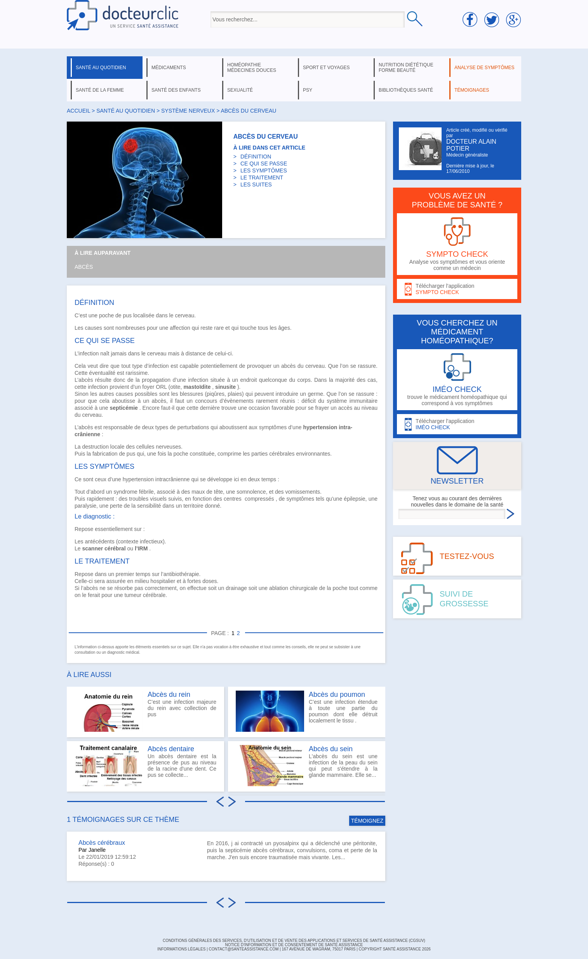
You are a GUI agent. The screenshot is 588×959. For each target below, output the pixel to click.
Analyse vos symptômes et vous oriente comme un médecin (457, 244)
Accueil (78, 111)
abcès (288, 366)
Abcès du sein (331, 749)
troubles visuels (148, 499)
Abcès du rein (169, 694)
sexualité (240, 90)
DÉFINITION (255, 156)
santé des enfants (176, 90)
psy (307, 90)
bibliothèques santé (406, 90)
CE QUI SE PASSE (263, 163)
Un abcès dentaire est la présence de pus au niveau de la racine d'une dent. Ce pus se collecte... (145, 765)
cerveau (184, 315)
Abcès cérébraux (101, 842)
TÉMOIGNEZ (367, 821)
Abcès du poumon (337, 694)
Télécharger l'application (457, 289)
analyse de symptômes (484, 67)
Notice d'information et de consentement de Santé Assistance (294, 945)
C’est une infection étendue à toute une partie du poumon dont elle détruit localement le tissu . (307, 711)
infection (198, 380)
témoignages (471, 90)
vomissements (302, 492)
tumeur (132, 595)
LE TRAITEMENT (261, 177)
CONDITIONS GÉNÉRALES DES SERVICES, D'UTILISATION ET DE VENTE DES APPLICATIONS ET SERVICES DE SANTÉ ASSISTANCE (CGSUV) (294, 940)
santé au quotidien (101, 67)
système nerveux (188, 111)
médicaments (168, 67)
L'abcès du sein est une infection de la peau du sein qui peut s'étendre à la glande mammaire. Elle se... (307, 765)
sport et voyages (326, 67)
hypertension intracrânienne (156, 479)
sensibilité (149, 506)
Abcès (84, 267)
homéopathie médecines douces (251, 67)
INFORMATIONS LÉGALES (181, 949)
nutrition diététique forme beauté (406, 67)
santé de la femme (100, 90)
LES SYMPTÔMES (263, 170)
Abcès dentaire (171, 749)
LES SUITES (256, 184)
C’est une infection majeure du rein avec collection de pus (145, 711)
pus (127, 315)
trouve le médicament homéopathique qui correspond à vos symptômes (457, 379)
